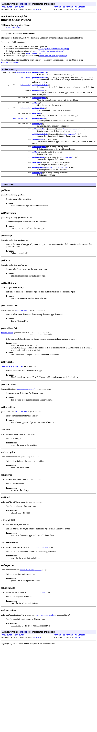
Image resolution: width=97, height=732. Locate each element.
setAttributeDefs (40, 139)
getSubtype (37, 128)
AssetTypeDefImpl (13, 27)
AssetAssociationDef (22, 73)
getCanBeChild (38, 92)
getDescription (39, 100)
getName (35, 105)
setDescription (39, 152)
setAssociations (39, 133)
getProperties (38, 122)
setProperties (38, 175)
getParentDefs (38, 111)
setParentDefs (38, 163)
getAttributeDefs (40, 86)
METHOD (37, 9)
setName (35, 158)
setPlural (36, 169)
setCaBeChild (38, 144)
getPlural (36, 117)
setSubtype (37, 180)
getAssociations (39, 73)
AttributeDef (26, 78)
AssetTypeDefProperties (22, 122)
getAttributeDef (39, 79)
